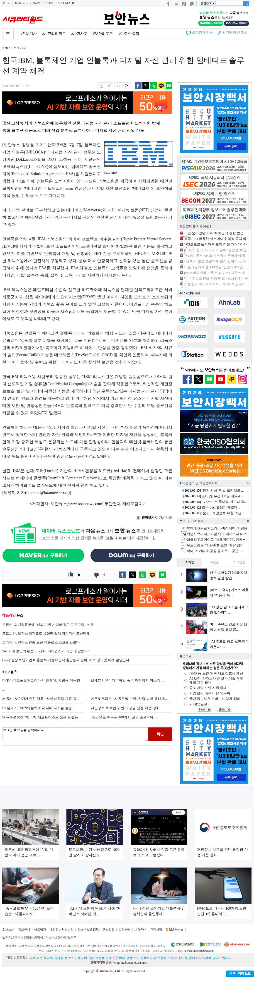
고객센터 (124, 929)
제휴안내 (140, 929)
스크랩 (49, 3)
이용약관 (40, 929)
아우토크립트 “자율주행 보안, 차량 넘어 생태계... (129, 698)
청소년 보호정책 (88, 929)
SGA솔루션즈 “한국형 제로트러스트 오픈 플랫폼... (41, 717)
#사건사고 (79, 34)
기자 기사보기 (154, 517)
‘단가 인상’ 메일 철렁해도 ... (213, 490)
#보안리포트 (103, 34)
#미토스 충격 (128, 34)
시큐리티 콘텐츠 (234, 32)
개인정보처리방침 (61, 929)
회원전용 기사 (202, 32)
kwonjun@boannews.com (128, 962)
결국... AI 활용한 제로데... (211, 507)
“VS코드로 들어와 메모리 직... (215, 502)
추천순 (214, 562)
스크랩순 (239, 562)
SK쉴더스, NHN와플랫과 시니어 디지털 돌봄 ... (39, 708)
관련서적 (156, 929)
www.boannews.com (85, 504)
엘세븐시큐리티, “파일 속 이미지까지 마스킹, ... (128, 680)
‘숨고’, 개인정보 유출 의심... (213, 513)
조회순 (189, 562)
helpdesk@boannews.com (199, 950)
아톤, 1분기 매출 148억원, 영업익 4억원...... (216, 267)
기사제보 (35, 3)
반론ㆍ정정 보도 (240, 973)
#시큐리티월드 (54, 34)
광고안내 (24, 929)
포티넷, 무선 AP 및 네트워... (213, 496)
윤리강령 (109, 929)
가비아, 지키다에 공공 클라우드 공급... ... (213, 551)
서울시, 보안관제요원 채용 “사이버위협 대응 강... (40, 698)
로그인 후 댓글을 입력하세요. (75, 734)
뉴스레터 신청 (65, 3)
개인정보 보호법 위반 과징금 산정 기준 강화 (125, 708)
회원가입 (20, 3)
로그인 (6, 3)
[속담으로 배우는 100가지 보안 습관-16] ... (124, 717)
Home (6, 48)
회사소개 (8, 929)
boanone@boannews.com (47, 492)
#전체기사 (28, 34)
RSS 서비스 (176, 929)
